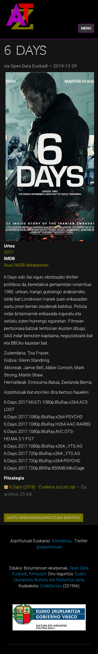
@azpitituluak (49, 546)
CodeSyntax (51, 585)
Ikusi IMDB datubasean (26, 265)
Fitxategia (14, 478)
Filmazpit (37, 573)
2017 (8, 252)
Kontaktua (61, 540)
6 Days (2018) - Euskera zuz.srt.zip (42, 486)
